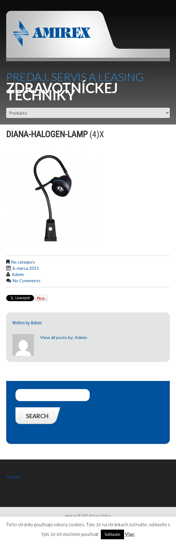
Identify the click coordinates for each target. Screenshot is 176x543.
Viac (130, 534)
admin (18, 274)
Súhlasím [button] (112, 534)
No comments (27, 280)
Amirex (13, 476)
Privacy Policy (100, 516)
